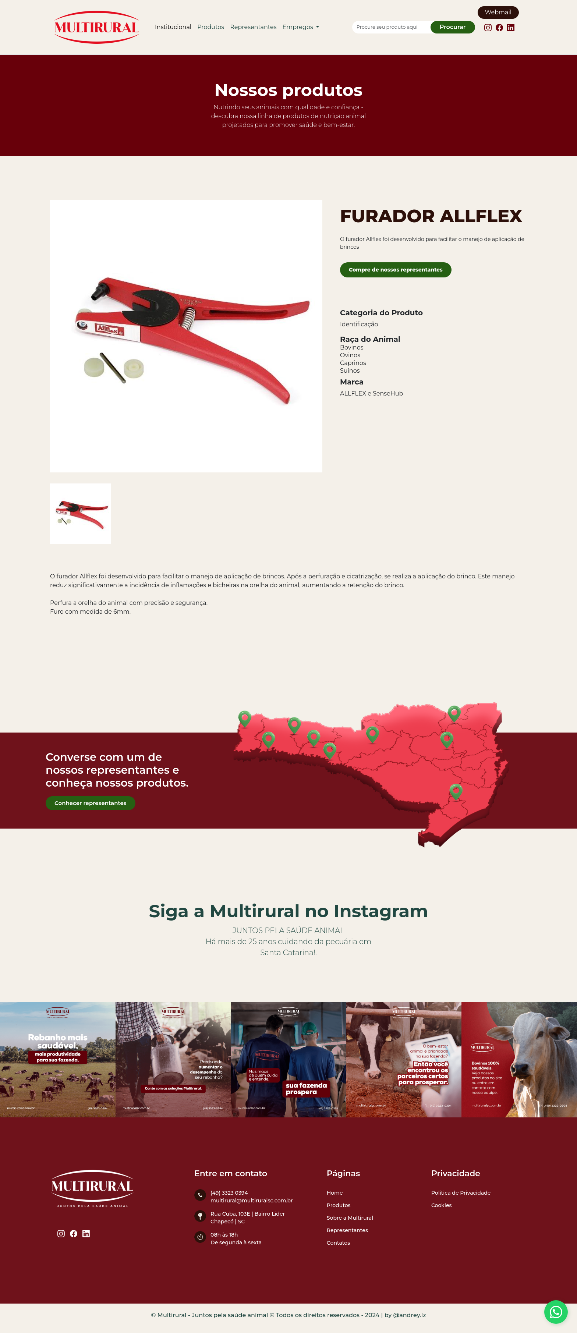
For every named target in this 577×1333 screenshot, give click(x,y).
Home (335, 1193)
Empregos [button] (299, 27)
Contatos (338, 1243)
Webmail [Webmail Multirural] (498, 12)
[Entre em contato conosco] (556, 1312)
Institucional (173, 27)
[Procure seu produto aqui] (395, 27)
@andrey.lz (409, 1315)
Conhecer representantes (90, 803)
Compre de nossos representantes (396, 269)
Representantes (253, 27)
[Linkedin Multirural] (510, 27)
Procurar (453, 27)
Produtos (210, 27)
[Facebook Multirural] (500, 27)
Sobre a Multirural (350, 1218)
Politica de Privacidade (461, 1193)
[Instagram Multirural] (488, 27)
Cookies (441, 1205)
